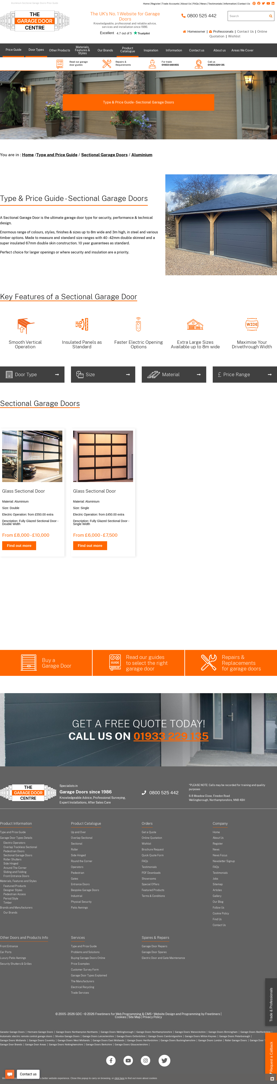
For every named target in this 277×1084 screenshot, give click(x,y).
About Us (218, 837)
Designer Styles (12, 890)
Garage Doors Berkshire (99, 1044)
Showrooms (149, 878)
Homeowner (194, 31)
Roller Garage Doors (236, 1040)
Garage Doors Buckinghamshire (178, 1040)
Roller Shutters (12, 859)
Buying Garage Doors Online (88, 958)
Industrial (76, 896)
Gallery (217, 896)
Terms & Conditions (153, 896)
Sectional (76, 843)
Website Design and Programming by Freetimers (187, 1014)
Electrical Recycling (82, 987)
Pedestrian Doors (13, 851)
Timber (7, 902)
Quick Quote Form (153, 855)
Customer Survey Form (85, 969)
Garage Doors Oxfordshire (131, 1036)
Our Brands (10, 912)
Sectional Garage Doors (104, 154)
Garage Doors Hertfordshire (142, 1040)
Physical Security (81, 901)
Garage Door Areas (35, 1044)
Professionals (221, 31)
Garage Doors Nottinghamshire (66, 1044)
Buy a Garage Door (56, 663)
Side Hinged (10, 863)
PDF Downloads (151, 872)
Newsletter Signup (224, 861)
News (216, 849)
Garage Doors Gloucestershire (131, 1044)
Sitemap (218, 884)
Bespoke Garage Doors (85, 890)
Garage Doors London (210, 1040)
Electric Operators (14, 842)
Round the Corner (81, 861)
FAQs (145, 861)
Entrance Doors (80, 884)
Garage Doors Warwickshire (190, 1031)
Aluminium (141, 154)
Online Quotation (152, 837)
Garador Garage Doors (12, 1031)
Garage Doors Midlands (13, 1040)
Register (218, 843)
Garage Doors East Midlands (108, 1040)
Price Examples (80, 963)
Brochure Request (153, 849)
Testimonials (149, 867)
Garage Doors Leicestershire (98, 1036)
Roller (74, 849)
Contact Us (245, 31)
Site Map (134, 1017)
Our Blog (218, 901)
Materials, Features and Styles (18, 881)
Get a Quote (149, 832)
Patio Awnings (79, 907)
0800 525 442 (199, 15)
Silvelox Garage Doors (67, 1036)
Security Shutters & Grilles (16, 963)
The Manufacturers (82, 981)
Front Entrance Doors (16, 876)
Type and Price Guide (56, 154)
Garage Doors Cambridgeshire (165, 1036)
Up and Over (78, 832)
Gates (74, 878)
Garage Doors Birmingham (223, 1031)
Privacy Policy (152, 1017)
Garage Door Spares (154, 952)
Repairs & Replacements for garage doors (241, 662)
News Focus (220, 855)
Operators (77, 867)
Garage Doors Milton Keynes (200, 1036)
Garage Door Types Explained (89, 975)
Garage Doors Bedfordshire (255, 1031)
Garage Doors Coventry (42, 1040)
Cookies (120, 1017)
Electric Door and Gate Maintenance (163, 958)
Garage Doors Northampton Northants (77, 1031)
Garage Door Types (260, 1040)
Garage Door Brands (11, 1044)
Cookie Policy (221, 913)
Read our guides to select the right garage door (147, 662)
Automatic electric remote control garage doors (26, 1036)
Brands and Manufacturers (16, 907)
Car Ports (5, 952)
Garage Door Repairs (154, 946)
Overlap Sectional (81, 837)
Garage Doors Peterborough (234, 1036)
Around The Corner (15, 867)
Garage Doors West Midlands (74, 1040)
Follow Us (218, 907)
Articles (217, 890)
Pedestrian (77, 872)
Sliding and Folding (14, 872)
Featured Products (14, 886)
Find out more (19, 546)
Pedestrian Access (14, 894)
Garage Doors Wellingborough (117, 1031)
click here (119, 1078)
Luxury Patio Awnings (13, 958)
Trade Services (80, 992)
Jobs (215, 878)
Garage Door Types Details (16, 837)
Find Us (217, 919)
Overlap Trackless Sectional (20, 847)
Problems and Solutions (85, 952)
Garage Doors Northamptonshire (154, 1031)
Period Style (10, 898)
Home (28, 154)
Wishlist (234, 36)
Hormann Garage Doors (40, 1031)
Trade (271, 1005)
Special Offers (150, 884)
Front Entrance (9, 946)
